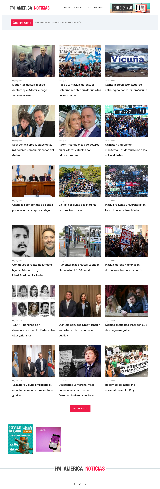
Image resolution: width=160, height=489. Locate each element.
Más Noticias (80, 408)
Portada (67, 7)
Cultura (88, 7)
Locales (78, 7)
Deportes (98, 7)
